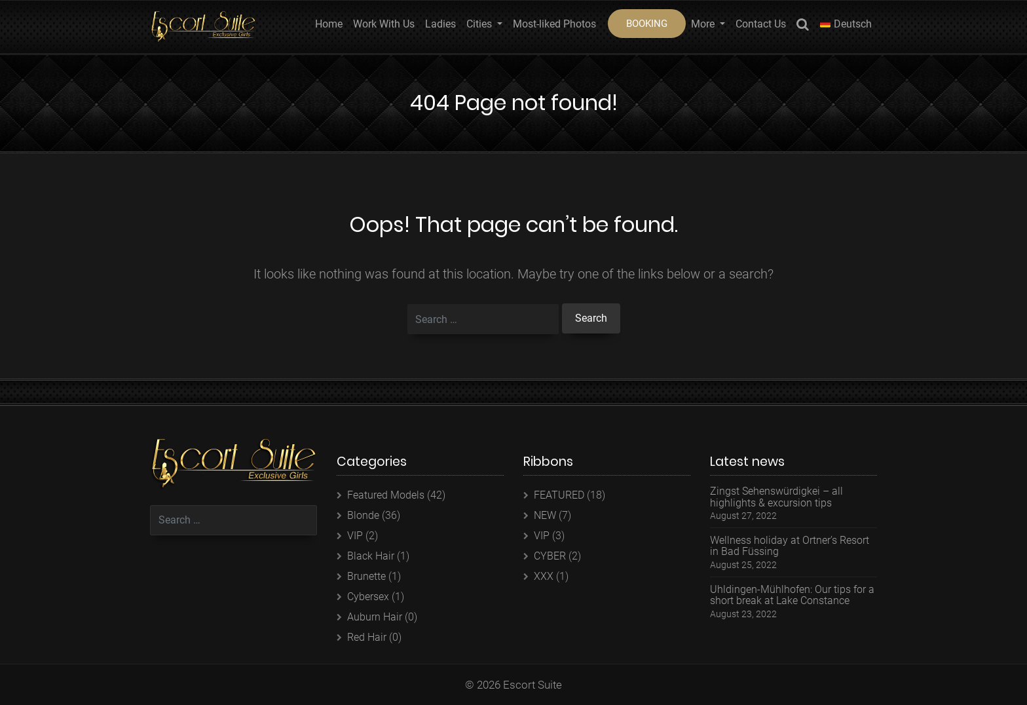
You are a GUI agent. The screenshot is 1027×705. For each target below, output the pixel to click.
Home (329, 24)
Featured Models (385, 495)
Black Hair (370, 556)
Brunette (366, 576)
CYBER (550, 556)
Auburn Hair (374, 617)
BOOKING (646, 23)
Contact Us (761, 24)
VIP (355, 535)
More (704, 24)
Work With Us (384, 24)
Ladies (440, 24)
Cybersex (368, 596)
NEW (545, 515)
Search (802, 26)
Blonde (363, 515)
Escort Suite (532, 684)
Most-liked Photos (554, 24)
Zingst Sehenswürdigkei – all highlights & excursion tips (776, 497)
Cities (480, 24)
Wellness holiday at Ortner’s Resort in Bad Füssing (789, 546)
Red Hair (366, 637)
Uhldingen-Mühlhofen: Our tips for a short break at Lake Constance (792, 595)
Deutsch (846, 24)
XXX (543, 576)
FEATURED (559, 495)
